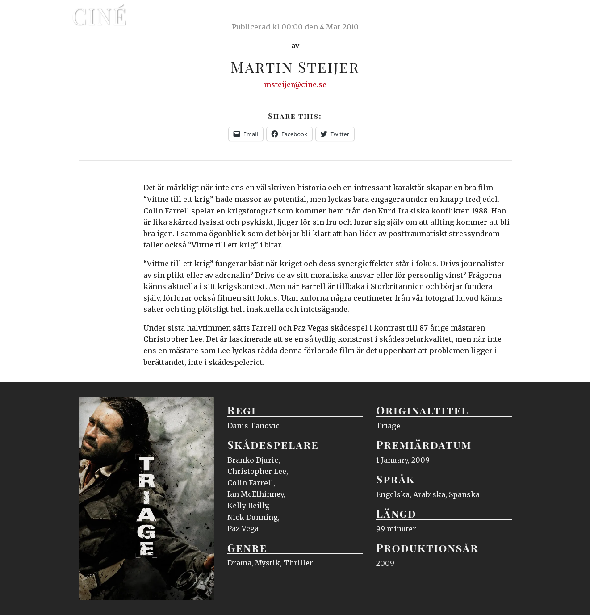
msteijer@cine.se (295, 84)
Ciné (99, 15)
